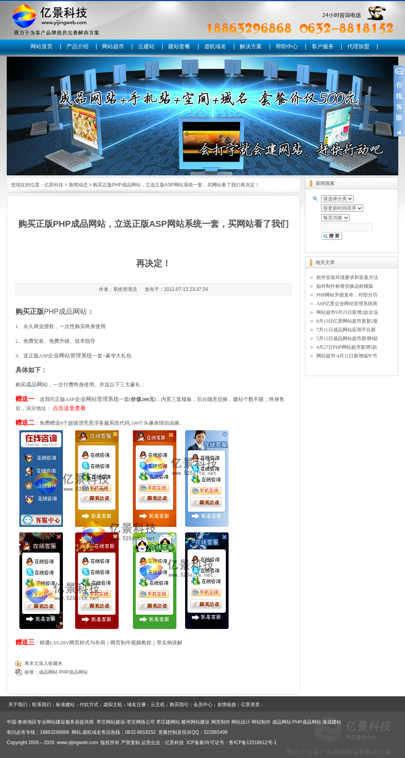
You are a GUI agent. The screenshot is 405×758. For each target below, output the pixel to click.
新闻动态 (78, 185)
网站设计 (240, 722)
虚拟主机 (112, 704)
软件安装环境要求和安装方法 (347, 277)
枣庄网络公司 (141, 722)
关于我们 (17, 704)
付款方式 (88, 704)
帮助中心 (287, 46)
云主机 (158, 704)
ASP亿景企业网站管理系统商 (346, 303)
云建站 (146, 46)
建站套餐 (179, 46)
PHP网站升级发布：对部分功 (346, 295)
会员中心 (202, 704)
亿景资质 (250, 704)
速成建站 (331, 722)
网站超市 (113, 46)
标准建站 (65, 704)
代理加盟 (358, 46)
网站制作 (261, 722)
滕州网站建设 (195, 722)
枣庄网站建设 (111, 722)
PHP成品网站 (73, 672)
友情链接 (226, 704)
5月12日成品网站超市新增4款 (347, 338)
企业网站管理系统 (70, 355)
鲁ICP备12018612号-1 (252, 742)
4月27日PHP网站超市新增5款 (346, 347)
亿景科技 (53, 185)
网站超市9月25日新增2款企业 (347, 312)
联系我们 (41, 704)
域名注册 (136, 704)
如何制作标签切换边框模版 (344, 286)
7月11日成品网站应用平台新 (346, 329)
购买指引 (179, 704)
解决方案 (251, 46)
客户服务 (323, 46)
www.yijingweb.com (77, 742)
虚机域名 (215, 46)
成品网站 (37, 384)
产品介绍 (77, 46)
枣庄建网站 (168, 722)
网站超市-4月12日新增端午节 (346, 356)
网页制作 (220, 722)
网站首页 (41, 46)
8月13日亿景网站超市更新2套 (347, 321)
